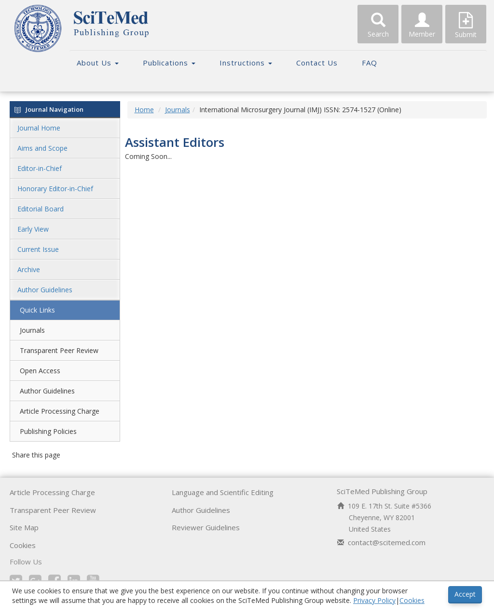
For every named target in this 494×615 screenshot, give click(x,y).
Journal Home (38, 127)
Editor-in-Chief (39, 168)
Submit (466, 25)
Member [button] (422, 26)
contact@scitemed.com (386, 542)
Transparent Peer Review (59, 350)
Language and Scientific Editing (223, 492)
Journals (32, 330)
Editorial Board (40, 208)
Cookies (23, 545)
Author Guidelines (44, 289)
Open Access (40, 370)
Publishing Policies (48, 431)
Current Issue (38, 249)
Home (144, 109)
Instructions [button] (246, 62)
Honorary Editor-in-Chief (55, 188)
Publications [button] (169, 62)
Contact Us (317, 62)
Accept (465, 594)
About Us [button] (98, 62)
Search (378, 26)
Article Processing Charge (59, 411)
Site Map (24, 527)
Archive (28, 269)
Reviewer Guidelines (206, 527)
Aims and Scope (42, 148)
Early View (33, 229)
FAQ (369, 62)
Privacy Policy (374, 600)
